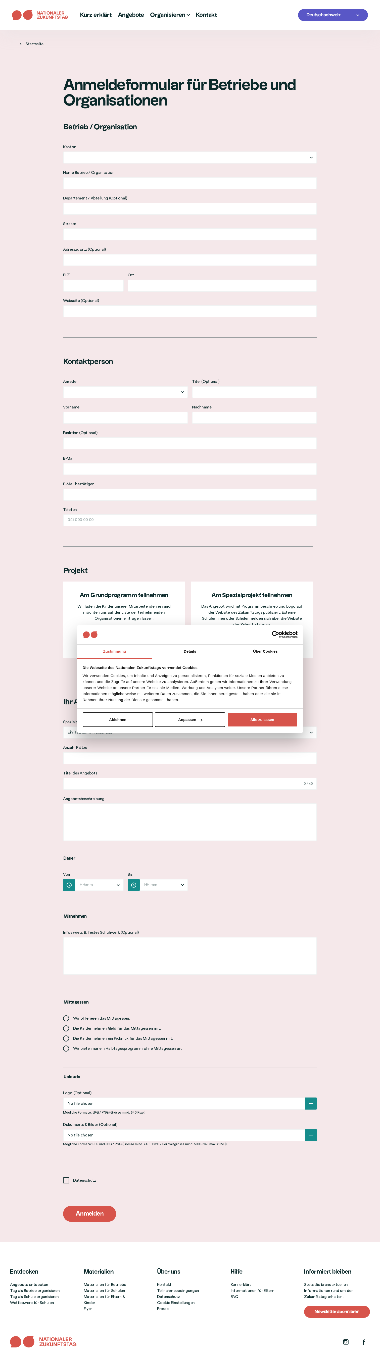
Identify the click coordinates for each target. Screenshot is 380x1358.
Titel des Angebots (80, 773)
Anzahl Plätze (75, 748)
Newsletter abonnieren (337, 1312)
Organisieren (170, 15)
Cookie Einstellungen (176, 1303)
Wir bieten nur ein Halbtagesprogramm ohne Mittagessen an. (127, 1049)
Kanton (69, 147)
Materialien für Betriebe (105, 1285)
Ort (131, 275)
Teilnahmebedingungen (178, 1291)
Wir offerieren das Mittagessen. (101, 1018)
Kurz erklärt (96, 15)
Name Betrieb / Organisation (89, 173)
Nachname (202, 407)
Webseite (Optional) (81, 301)
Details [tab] (190, 651)
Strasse (69, 224)
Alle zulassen (262, 719)
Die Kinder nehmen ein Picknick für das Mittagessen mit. (123, 1038)
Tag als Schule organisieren (34, 1297)
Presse (162, 1309)
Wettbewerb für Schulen (32, 1303)
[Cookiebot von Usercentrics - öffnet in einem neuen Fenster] (276, 634)
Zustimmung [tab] (114, 651)
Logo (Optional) (77, 1093)
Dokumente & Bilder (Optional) (90, 1125)
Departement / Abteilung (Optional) (95, 198)
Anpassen (190, 719)
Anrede (69, 382)
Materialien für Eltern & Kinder (104, 1300)
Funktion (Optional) (80, 433)
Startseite (31, 44)
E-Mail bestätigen (78, 484)
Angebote (131, 15)
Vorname (71, 407)
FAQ (234, 1297)
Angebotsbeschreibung (84, 799)
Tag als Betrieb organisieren (35, 1291)
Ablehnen (117, 719)
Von (66, 874)
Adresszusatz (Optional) (84, 249)
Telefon (70, 510)
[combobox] (190, 157)
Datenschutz (84, 1180)
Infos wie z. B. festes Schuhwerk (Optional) (101, 932)
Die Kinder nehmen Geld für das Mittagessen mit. (117, 1028)
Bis (130, 874)
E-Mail (68, 458)
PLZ (66, 275)
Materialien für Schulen (104, 1291)
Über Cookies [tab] (265, 651)
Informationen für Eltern (252, 1291)
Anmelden (90, 1214)
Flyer (88, 1309)
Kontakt (206, 15)
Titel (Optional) (205, 382)
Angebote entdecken (29, 1285)
